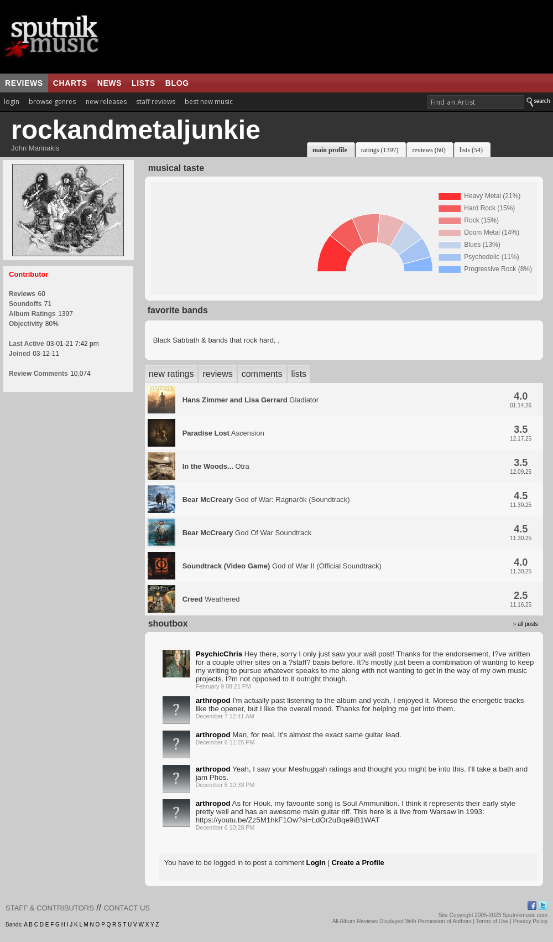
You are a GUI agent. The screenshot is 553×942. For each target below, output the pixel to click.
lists (143, 83)
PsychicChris (219, 654)
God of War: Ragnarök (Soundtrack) (266, 499)
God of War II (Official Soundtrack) (282, 566)
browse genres (52, 101)
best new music (209, 101)
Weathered (211, 599)
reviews (24, 83)
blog (177, 83)
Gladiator (250, 400)
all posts (528, 624)
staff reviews (155, 101)
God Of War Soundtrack (247, 533)
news (109, 83)
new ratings (171, 374)
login (11, 101)
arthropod (213, 700)
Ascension (223, 433)
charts (70, 83)
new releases (106, 101)
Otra (215, 466)
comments (262, 374)
